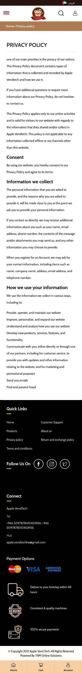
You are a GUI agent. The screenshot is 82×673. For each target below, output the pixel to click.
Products (12, 431)
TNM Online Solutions (48, 655)
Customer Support (52, 422)
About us (46, 431)
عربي (68, 3)
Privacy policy (25, 26)
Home (10, 422)
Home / (11, 26)
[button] (61, 13)
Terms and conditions (19, 448)
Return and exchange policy (57, 439)
